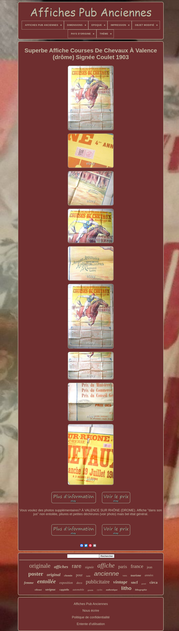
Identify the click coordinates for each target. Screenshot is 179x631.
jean (149, 567)
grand (143, 584)
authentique (111, 589)
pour (79, 575)
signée (89, 567)
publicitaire (98, 582)
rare (76, 566)
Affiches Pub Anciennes (91, 604)
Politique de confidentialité (91, 617)
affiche (106, 565)
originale (39, 565)
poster (35, 574)
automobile (78, 589)
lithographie (141, 589)
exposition (66, 583)
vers (124, 575)
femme (29, 583)
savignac (50, 589)
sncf (134, 582)
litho (126, 588)
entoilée (46, 581)
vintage (120, 582)
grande (90, 590)
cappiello (64, 589)
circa (154, 582)
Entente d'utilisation (91, 624)
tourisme (136, 575)
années (149, 575)
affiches (61, 566)
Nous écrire (90, 610)
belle (88, 576)
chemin (68, 575)
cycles (99, 590)
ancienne (106, 573)
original (53, 574)
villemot (38, 590)
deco (79, 583)
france (137, 566)
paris (122, 566)
